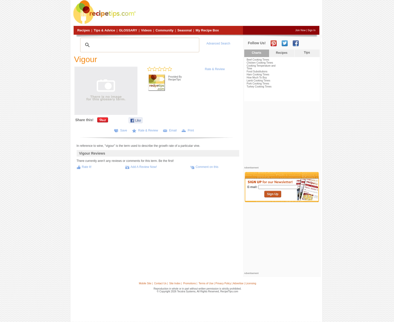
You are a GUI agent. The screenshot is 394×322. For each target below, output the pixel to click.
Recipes (83, 30)
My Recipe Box (207, 30)
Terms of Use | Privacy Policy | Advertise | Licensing (227, 283)
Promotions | (190, 283)
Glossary (128, 30)
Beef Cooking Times (258, 59)
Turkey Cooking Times (259, 86)
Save (123, 130)
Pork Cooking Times (258, 83)
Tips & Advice (104, 30)
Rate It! (87, 167)
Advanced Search (218, 43)
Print (191, 130)
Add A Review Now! (144, 167)
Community (165, 30)
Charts (256, 53)
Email (173, 130)
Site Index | (175, 283)
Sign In (311, 30)
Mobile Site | (146, 283)
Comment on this (206, 167)
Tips (307, 52)
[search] (138, 45)
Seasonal (184, 30)
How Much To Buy (257, 77)
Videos (146, 30)
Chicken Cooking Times (260, 62)
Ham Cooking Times (258, 74)
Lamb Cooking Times (258, 80)
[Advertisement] (228, 13)
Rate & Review (215, 69)
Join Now (300, 30)
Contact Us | (161, 283)
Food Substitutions (257, 71)
